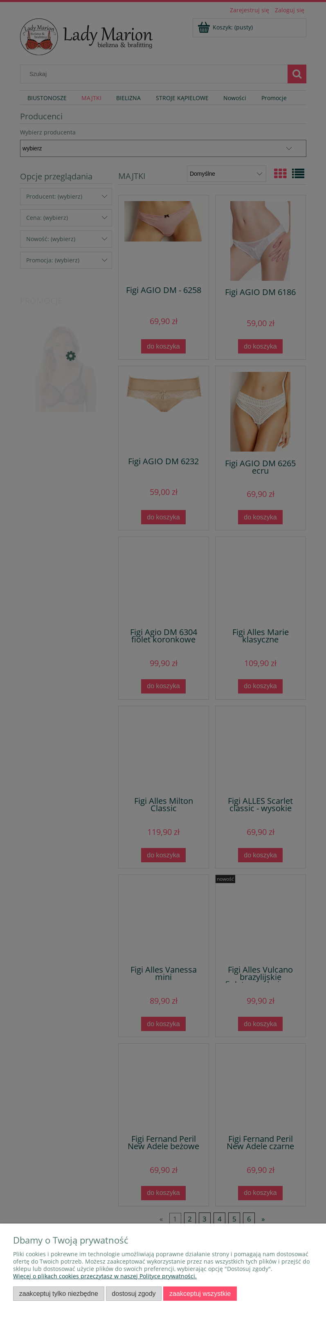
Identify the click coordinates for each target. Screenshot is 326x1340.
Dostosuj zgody (133, 1293)
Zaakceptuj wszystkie (200, 1293)
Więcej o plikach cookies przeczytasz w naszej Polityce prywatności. (105, 1276)
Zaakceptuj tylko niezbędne (58, 1293)
